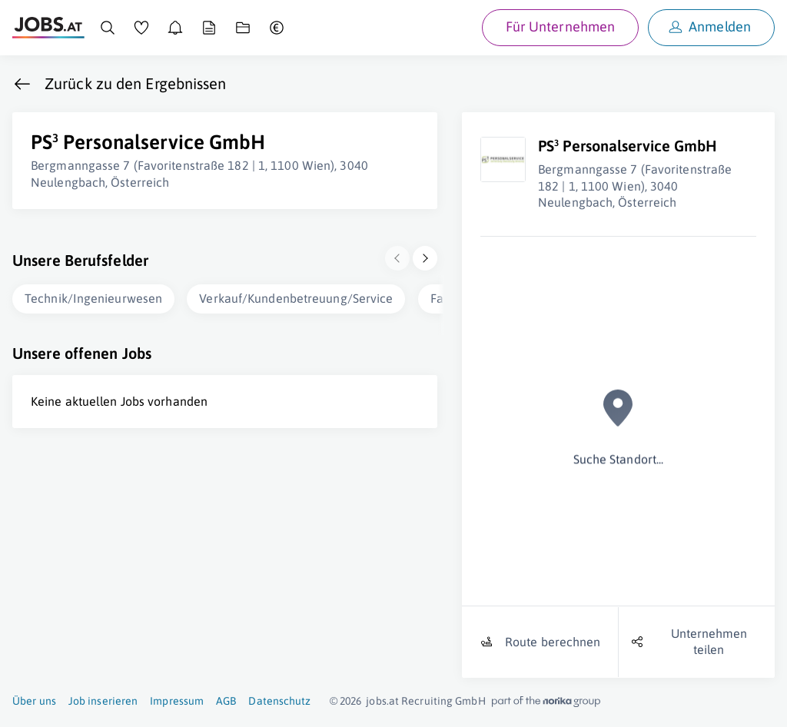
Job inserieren (103, 701)
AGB (226, 701)
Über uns (34, 701)
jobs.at (382, 701)
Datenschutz (279, 701)
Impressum (177, 701)
